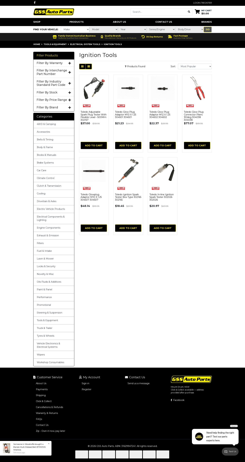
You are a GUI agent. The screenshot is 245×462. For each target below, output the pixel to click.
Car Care (41, 170)
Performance (44, 297)
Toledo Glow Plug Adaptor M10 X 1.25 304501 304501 (125, 114)
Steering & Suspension (49, 312)
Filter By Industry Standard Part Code (54, 83)
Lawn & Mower (45, 258)
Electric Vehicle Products (51, 209)
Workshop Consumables (50, 362)
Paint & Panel (44, 289)
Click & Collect (44, 401)
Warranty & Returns (47, 413)
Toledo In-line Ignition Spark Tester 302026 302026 (161, 197)
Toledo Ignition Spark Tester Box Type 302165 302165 (128, 197)
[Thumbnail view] (82, 66)
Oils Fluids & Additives (49, 281)
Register (86, 389)
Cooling (41, 193)
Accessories (43, 131)
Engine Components (48, 227)
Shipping (41, 395)
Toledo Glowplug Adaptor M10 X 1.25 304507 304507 (91, 197)
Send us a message (139, 383)
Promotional (44, 304)
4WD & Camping (46, 124)
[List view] (88, 66)
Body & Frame (45, 147)
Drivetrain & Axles (46, 201)
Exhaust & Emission (48, 235)
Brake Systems (45, 162)
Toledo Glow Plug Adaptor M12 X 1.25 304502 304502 (159, 114)
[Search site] (189, 12)
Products (76, 21)
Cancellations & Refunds (49, 407)
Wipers (41, 354)
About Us (119, 21)
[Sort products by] (195, 66)
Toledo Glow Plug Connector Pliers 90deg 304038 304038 (193, 115)
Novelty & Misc (45, 274)
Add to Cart (94, 145)
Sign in (85, 383)
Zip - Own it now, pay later (50, 431)
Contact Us (163, 21)
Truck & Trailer (44, 328)
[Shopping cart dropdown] (203, 12)
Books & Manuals (46, 155)
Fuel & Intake (44, 250)
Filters (40, 243)
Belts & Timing (45, 139)
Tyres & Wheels (45, 335)
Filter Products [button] (47, 55)
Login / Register (202, 2)
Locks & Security (46, 266)
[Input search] (158, 12)
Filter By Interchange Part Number (54, 72)
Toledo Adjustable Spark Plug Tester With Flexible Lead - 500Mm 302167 (93, 115)
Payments (42, 389)
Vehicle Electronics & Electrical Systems (48, 345)
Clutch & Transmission (49, 185)
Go (208, 29)
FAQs (39, 419)
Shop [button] (36, 21)
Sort (173, 66)
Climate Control (45, 178)
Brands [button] (206, 21)
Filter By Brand (54, 107)
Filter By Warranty (54, 63)
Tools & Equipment (47, 320)
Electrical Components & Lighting (51, 218)
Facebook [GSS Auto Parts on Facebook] (177, 400)
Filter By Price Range (54, 100)
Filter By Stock (54, 92)
